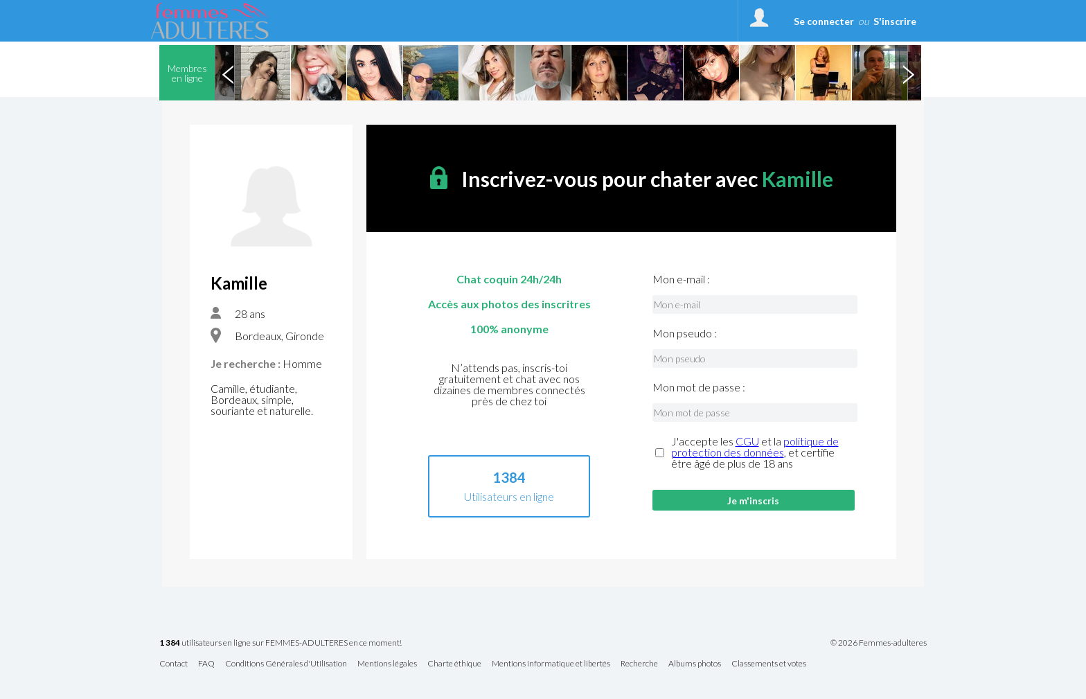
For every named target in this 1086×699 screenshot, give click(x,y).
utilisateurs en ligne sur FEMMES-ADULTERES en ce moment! (280, 643)
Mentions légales (387, 664)
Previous (228, 72)
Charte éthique (454, 664)
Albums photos (694, 664)
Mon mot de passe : (698, 387)
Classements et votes (768, 664)
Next (908, 72)
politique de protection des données (755, 446)
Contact (173, 664)
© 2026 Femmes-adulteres (878, 643)
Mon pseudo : (684, 333)
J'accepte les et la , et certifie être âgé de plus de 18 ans (755, 452)
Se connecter (824, 21)
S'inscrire (894, 21)
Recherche (639, 664)
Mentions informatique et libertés (551, 664)
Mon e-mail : (681, 279)
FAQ (206, 664)
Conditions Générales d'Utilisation (286, 664)
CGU (747, 441)
